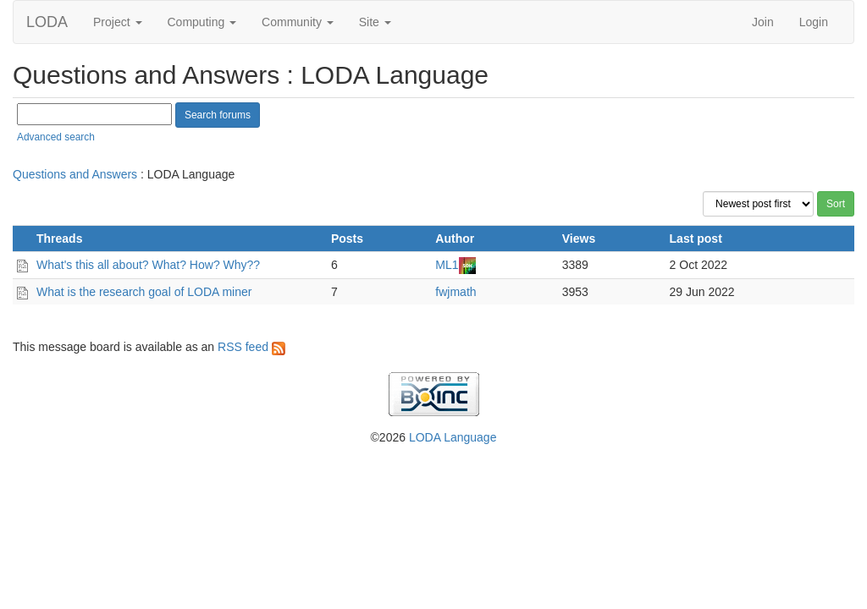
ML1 (446, 265)
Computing (202, 22)
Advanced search (56, 137)
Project (117, 22)
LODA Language (453, 437)
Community (298, 22)
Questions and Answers (75, 174)
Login (813, 22)
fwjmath (455, 292)
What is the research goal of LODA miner (143, 292)
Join (763, 22)
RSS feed (251, 347)
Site (375, 22)
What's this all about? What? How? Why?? (148, 265)
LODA (47, 22)
